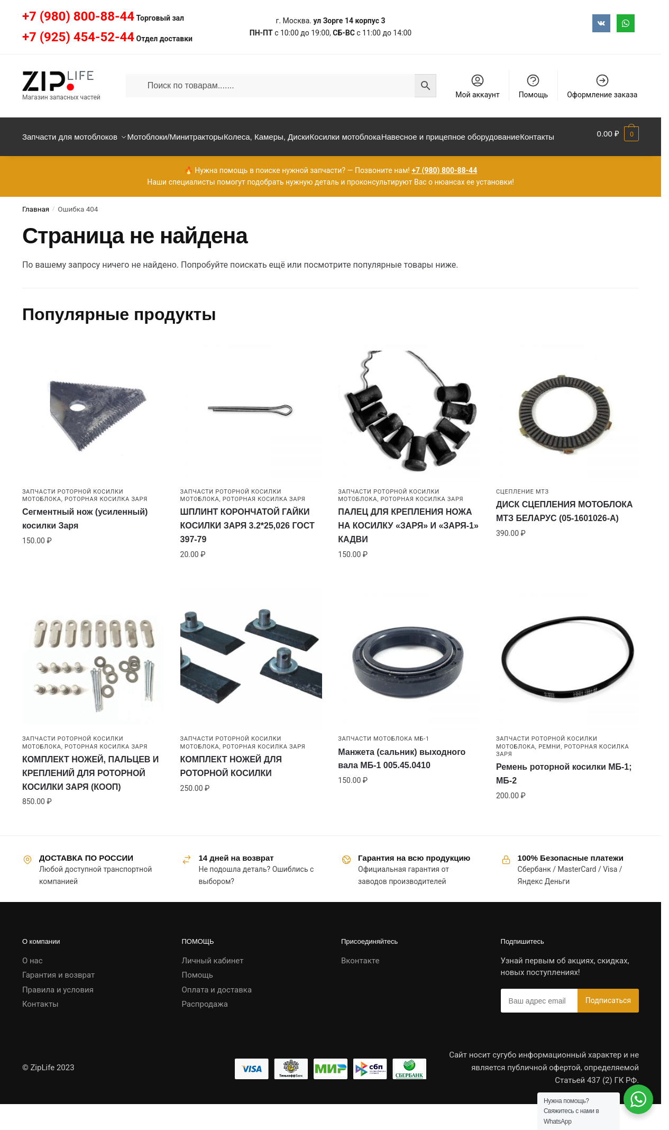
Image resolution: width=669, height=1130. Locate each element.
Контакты (40, 1029)
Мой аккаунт (477, 86)
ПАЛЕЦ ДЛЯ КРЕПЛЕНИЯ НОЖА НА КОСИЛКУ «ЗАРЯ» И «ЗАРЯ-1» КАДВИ (408, 551)
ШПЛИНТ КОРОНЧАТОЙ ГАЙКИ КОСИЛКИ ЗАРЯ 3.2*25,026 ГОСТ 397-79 (247, 551)
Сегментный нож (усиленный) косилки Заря (85, 544)
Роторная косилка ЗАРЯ (106, 524)
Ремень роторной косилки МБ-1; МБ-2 (564, 799)
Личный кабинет (212, 986)
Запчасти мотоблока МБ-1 (383, 764)
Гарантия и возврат (58, 1000)
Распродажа (204, 1029)
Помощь (533, 86)
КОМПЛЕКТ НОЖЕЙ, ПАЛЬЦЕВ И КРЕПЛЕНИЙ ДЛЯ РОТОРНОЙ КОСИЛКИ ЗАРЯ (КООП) (90, 798)
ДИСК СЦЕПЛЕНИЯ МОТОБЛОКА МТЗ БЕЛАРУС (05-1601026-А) (564, 536)
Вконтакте (360, 986)
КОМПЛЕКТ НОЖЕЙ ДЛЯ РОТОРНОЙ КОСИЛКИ (231, 791)
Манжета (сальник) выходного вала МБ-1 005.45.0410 (401, 784)
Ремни (549, 772)
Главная (35, 234)
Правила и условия (58, 1015)
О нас (32, 986)
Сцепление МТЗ (522, 517)
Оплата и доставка (216, 1015)
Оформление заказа (602, 86)
